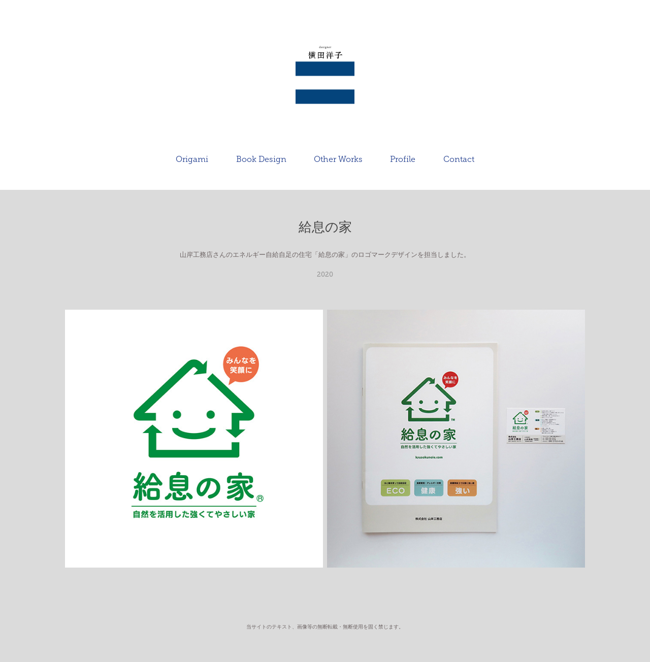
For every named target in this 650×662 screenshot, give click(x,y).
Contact (458, 159)
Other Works (338, 159)
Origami (192, 159)
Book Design (261, 159)
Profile (402, 159)
